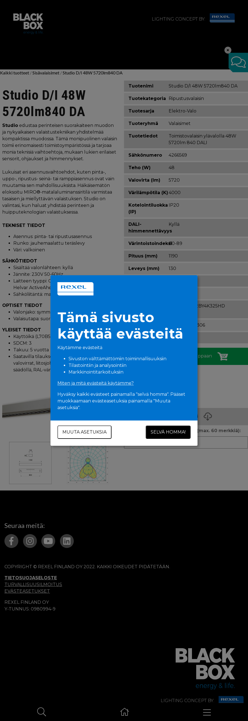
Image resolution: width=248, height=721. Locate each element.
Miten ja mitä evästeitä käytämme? (95, 383)
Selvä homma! (168, 432)
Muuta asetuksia (84, 432)
